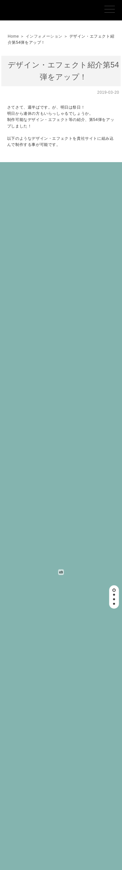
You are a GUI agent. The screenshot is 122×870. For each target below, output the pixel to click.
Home (13, 36)
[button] (113, 590)
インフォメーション (44, 36)
